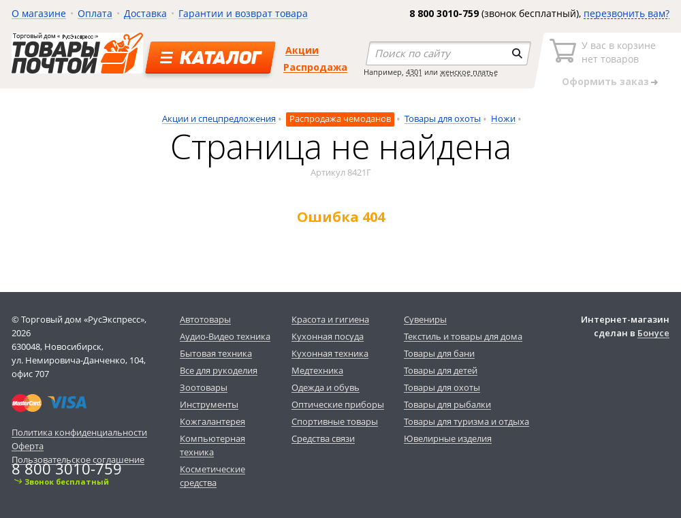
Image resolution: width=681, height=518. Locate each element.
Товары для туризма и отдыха (466, 421)
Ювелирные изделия (448, 438)
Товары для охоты (443, 118)
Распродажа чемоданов (340, 118)
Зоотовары (203, 387)
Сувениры (425, 319)
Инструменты (209, 404)
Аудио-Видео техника (225, 336)
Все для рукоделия (218, 370)
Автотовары (205, 319)
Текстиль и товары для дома (463, 336)
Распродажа (315, 67)
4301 (414, 72)
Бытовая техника (216, 353)
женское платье (469, 72)
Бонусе (653, 333)
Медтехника (317, 370)
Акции (302, 50)
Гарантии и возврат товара (243, 13)
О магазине (39, 13)
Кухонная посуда (327, 336)
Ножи (503, 118)
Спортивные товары (334, 421)
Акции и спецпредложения (219, 118)
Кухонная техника (329, 353)
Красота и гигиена (330, 319)
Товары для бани (439, 353)
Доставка (145, 13)
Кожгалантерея (212, 421)
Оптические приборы (337, 404)
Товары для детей (440, 370)
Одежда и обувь (325, 387)
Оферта (28, 446)
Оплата (95, 13)
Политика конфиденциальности (79, 432)
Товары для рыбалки (447, 404)
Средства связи (323, 438)
